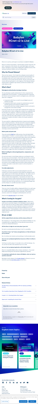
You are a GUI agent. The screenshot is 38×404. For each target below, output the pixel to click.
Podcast (4, 390)
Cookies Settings (5, 401)
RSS (6, 390)
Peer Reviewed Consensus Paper (27, 392)
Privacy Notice (5, 392)
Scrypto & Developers (7, 339)
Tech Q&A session (16, 259)
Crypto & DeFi (23, 334)
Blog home (4, 24)
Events (30, 334)
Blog (3, 389)
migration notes (12, 195)
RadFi (12, 134)
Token (27, 339)
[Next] (36, 356)
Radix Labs (15, 336)
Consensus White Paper (25, 390)
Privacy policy (21, 316)
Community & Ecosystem (12, 334)
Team (15, 339)
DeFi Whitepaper (24, 389)
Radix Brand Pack (6, 393)
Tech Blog (21, 339)
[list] (19, 355)
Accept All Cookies (23, 401)
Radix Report (23, 336)
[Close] (36, 397)
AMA (3, 334)
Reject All (32, 401)
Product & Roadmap (6, 336)
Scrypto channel (20, 258)
